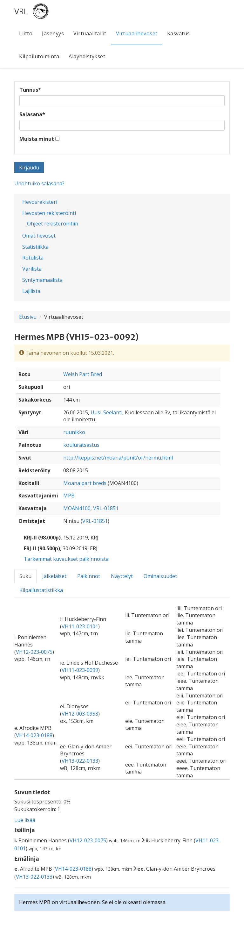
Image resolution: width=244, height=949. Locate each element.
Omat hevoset (39, 235)
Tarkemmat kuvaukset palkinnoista (66, 558)
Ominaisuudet (160, 576)
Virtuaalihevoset (137, 33)
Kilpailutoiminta (39, 56)
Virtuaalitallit (89, 33)
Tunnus (30, 89)
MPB (69, 495)
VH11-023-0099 (80, 670)
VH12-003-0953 (80, 713)
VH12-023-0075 (34, 651)
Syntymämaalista (42, 279)
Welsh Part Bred (82, 374)
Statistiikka (35, 246)
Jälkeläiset (54, 576)
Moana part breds (84, 483)
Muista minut (36, 138)
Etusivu (28, 316)
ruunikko (74, 432)
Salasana (32, 114)
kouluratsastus (81, 444)
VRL (21, 11)
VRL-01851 (106, 508)
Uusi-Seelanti (106, 412)
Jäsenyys (53, 33)
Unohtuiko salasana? (39, 183)
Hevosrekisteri (39, 201)
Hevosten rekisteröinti (49, 213)
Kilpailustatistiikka (41, 590)
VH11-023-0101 (80, 626)
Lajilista (31, 291)
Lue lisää (24, 820)
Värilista (32, 268)
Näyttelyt (122, 576)
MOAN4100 (77, 508)
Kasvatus (178, 33)
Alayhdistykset (87, 56)
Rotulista (33, 257)
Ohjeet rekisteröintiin (52, 223)
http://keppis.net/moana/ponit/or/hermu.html (118, 457)
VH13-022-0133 (80, 760)
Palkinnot (88, 576)
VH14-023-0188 (34, 735)
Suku (25, 576)
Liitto (25, 33)
